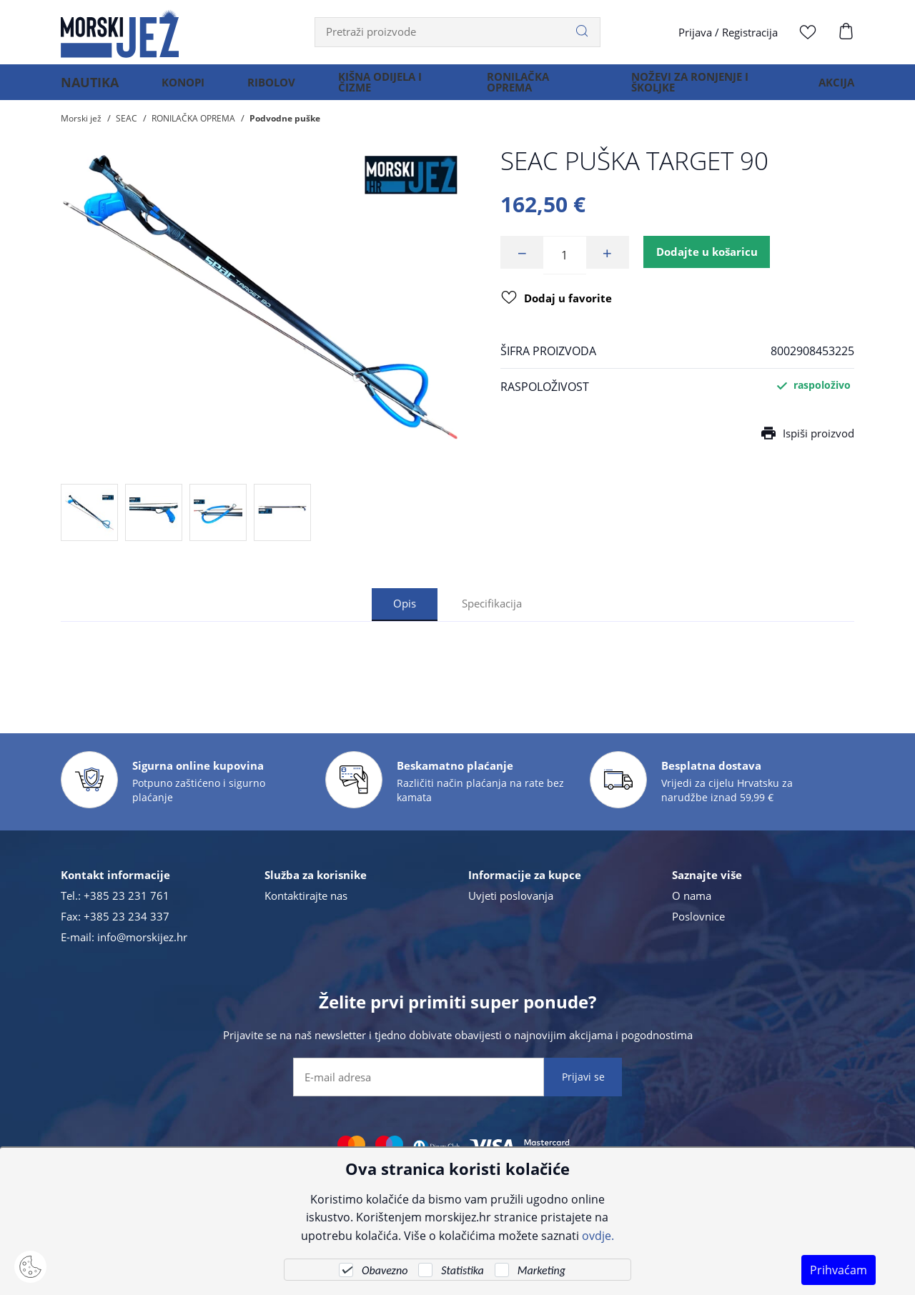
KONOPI (173, 88)
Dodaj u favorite (558, 302)
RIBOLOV (261, 88)
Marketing (541, 1270)
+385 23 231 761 (126, 895)
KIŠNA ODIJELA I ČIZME (370, 88)
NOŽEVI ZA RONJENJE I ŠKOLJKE (685, 88)
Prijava (695, 32)
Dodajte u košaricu (712, 255)
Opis (402, 603)
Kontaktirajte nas (305, 895)
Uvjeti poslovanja (510, 895)
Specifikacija (492, 603)
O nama (691, 895)
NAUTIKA (85, 88)
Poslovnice (698, 916)
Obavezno (384, 1270)
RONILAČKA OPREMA (511, 88)
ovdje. (598, 1235)
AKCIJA (836, 88)
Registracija (750, 32)
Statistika (462, 1270)
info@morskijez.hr (142, 937)
